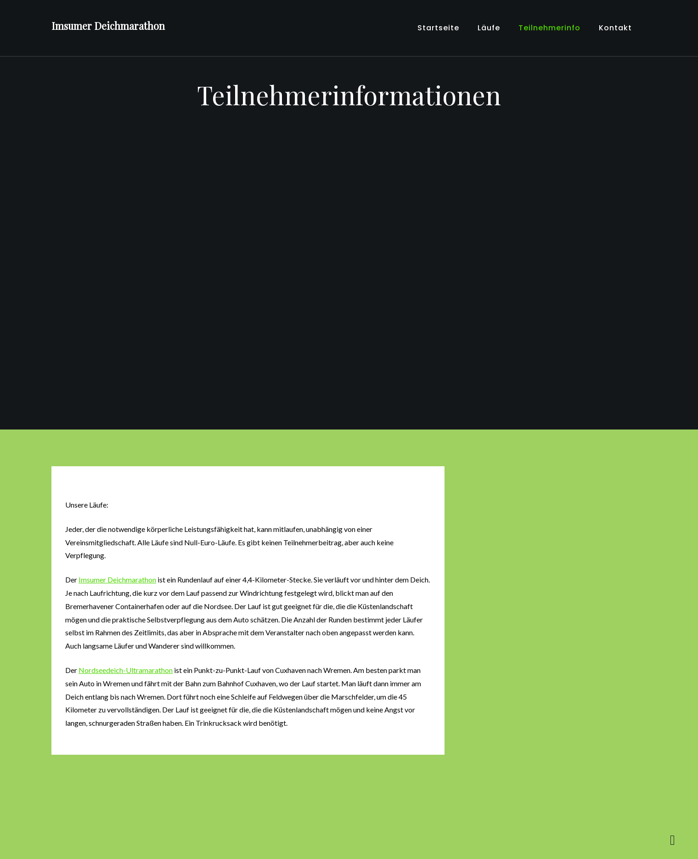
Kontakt (615, 28)
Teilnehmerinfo (549, 28)
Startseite (438, 28)
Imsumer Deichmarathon (108, 25)
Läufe (489, 28)
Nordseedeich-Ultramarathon (126, 670)
